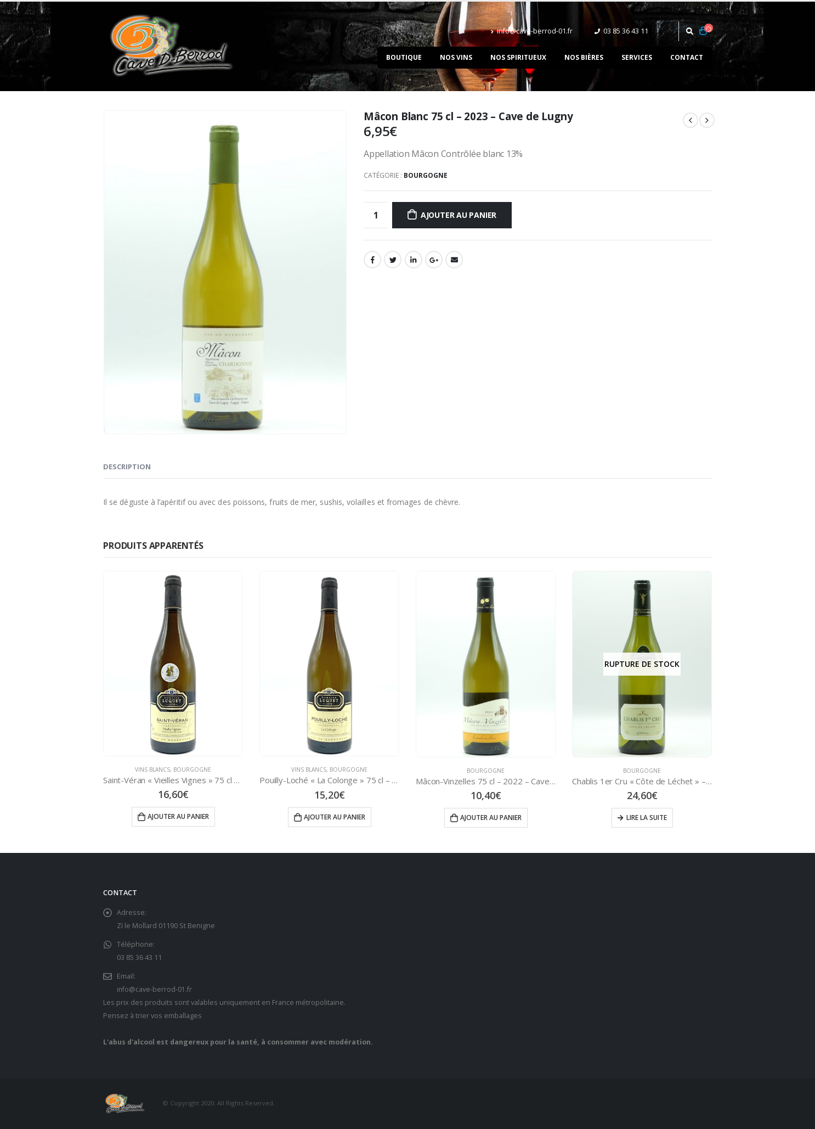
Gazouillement (392, 259)
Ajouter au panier (458, 215)
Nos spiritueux (518, 57)
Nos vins (456, 57)
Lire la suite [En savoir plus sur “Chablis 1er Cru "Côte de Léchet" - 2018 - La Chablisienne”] (646, 817)
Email (454, 259)
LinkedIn (413, 259)
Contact (686, 57)
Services (636, 57)
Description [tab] (127, 466)
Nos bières (583, 57)
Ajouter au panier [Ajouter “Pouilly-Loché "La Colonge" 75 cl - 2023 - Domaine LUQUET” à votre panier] (334, 817)
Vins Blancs (152, 769)
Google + (434, 259)
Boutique (404, 57)
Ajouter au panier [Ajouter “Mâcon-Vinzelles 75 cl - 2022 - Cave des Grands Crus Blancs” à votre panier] (491, 817)
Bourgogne (426, 175)
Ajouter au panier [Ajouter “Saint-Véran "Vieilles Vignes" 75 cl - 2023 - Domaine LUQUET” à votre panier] (178, 816)
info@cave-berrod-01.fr (532, 31)
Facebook (372, 259)
